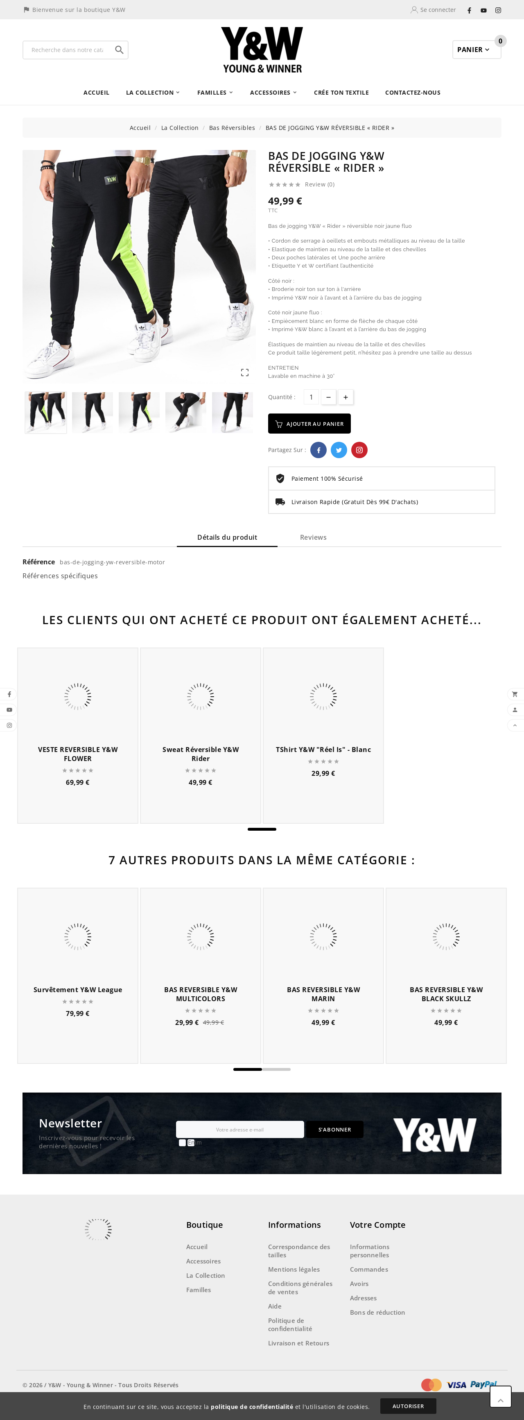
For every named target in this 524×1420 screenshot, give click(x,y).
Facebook (318, 450)
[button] (262, 829)
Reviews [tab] (313, 537)
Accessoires (203, 1261)
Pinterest (359, 450)
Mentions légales (294, 1269)
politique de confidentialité (252, 1407)
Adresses (363, 1298)
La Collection (206, 1275)
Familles (198, 1290)
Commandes (369, 1269)
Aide (275, 1306)
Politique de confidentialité (290, 1324)
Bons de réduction (377, 1312)
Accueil (197, 1247)
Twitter (339, 450)
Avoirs (359, 1283)
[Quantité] (311, 396)
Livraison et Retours (298, 1343)
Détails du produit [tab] (227, 537)
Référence (39, 561)
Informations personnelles (369, 1251)
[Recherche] (67, 50)
